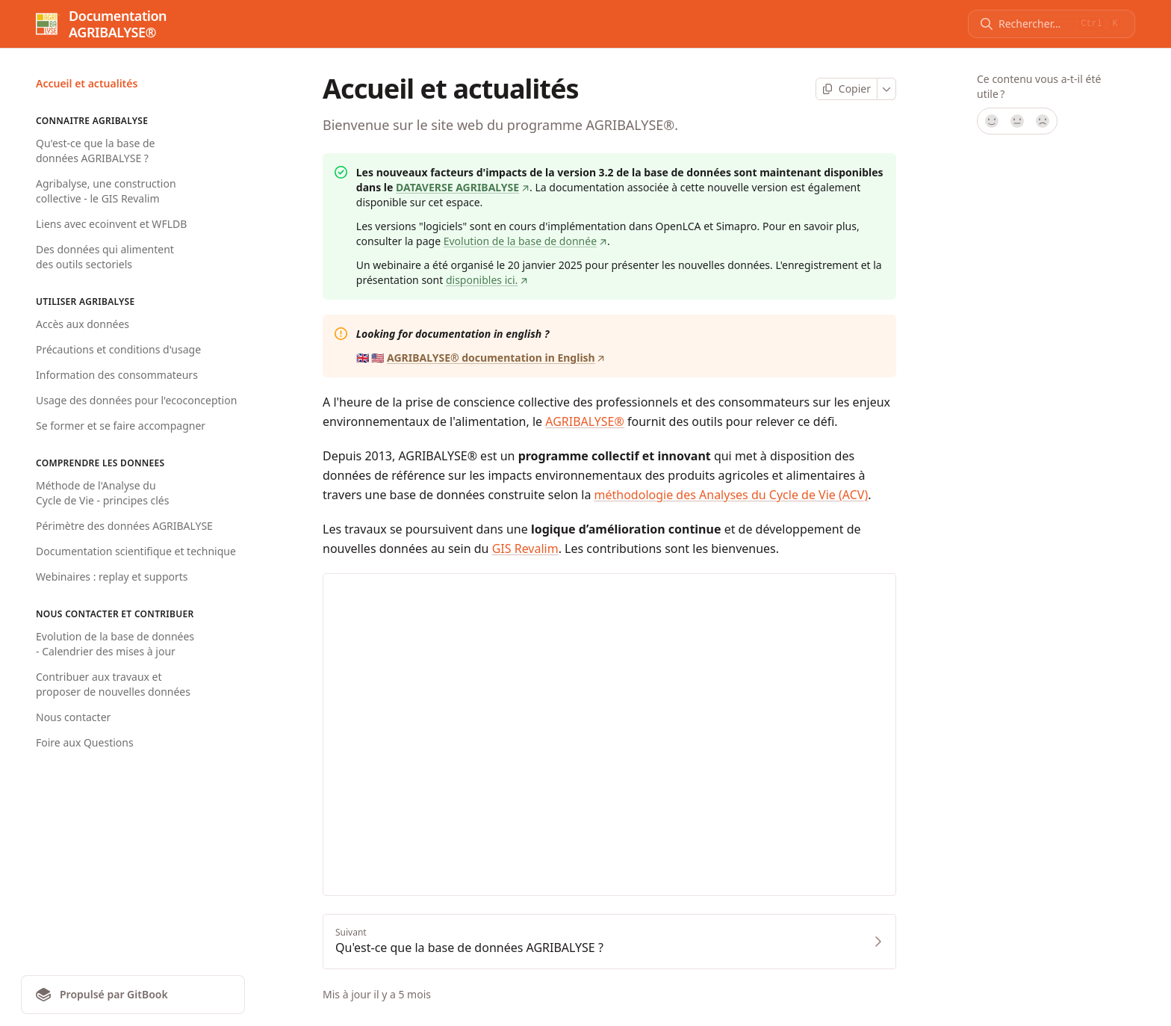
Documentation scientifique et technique (136, 551)
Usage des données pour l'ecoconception (136, 400)
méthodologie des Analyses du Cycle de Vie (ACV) (731, 494)
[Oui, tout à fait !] (991, 121)
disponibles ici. (487, 280)
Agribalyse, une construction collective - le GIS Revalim (106, 190)
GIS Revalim (525, 548)
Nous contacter (73, 717)
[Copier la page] (847, 89)
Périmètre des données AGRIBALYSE (124, 526)
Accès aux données (82, 324)
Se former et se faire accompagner (120, 425)
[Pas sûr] (1017, 121)
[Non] (1043, 121)
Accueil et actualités (86, 83)
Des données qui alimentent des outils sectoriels (105, 256)
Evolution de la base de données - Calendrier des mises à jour (115, 643)
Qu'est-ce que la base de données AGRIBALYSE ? (95, 150)
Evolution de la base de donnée (525, 241)
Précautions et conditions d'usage (118, 349)
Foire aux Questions (85, 742)
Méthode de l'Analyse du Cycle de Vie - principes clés (102, 492)
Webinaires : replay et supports (112, 576)
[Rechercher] (1035, 23)
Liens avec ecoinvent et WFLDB (111, 224)
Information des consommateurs (117, 375)
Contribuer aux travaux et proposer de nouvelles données (113, 684)
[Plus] (887, 89)
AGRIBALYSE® (584, 421)
